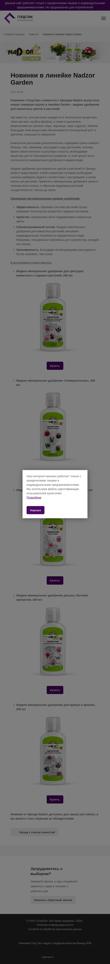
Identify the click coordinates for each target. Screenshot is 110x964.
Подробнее (34, 497)
